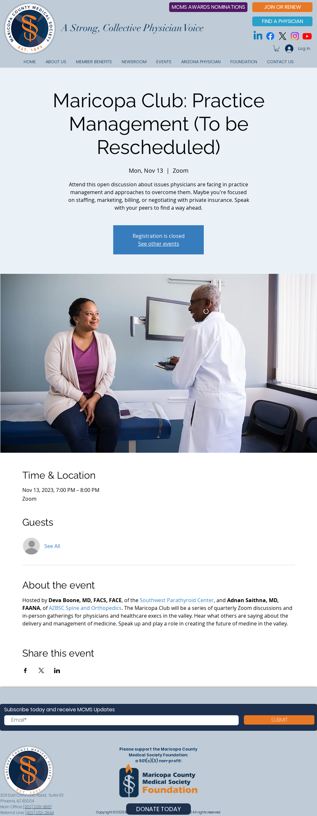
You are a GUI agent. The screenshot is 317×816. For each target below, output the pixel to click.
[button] (276, 48)
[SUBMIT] (279, 720)
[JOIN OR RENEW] (282, 7)
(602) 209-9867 (37, 807)
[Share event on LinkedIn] (57, 670)
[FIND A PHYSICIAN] (282, 21)
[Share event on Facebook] (25, 670)
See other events (158, 243)
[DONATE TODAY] (158, 809)
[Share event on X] (41, 670)
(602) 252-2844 (39, 812)
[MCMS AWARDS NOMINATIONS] (208, 7)
